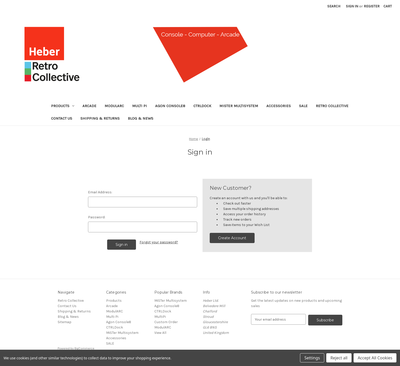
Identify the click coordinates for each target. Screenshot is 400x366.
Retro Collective (332, 106)
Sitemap (64, 322)
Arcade (89, 106)
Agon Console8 (170, 106)
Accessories (278, 106)
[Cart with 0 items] (388, 6)
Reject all (338, 358)
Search (333, 6)
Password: (96, 217)
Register (372, 6)
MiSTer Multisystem (238, 106)
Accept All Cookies (375, 358)
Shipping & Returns (100, 118)
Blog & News (140, 118)
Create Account (232, 238)
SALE (303, 106)
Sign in (352, 6)
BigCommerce (84, 348)
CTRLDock (202, 106)
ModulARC (114, 106)
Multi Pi (139, 106)
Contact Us (61, 118)
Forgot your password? (159, 242)
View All (160, 333)
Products (62, 106)
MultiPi (160, 316)
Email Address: (100, 192)
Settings (312, 358)
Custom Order (166, 322)
